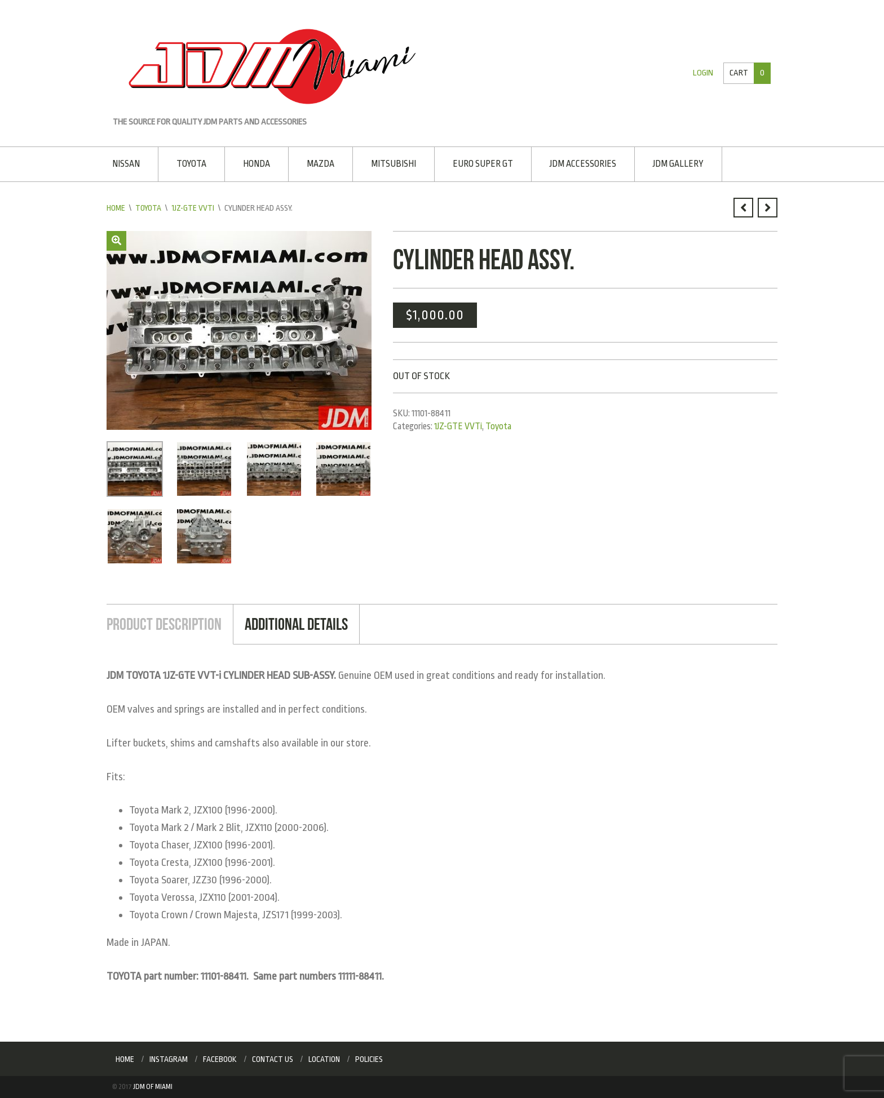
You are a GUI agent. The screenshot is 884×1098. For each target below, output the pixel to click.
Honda (256, 164)
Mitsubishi (393, 164)
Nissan (126, 164)
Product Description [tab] (164, 624)
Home (116, 207)
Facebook (220, 1059)
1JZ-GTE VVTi (192, 207)
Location (324, 1059)
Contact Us (272, 1059)
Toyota (191, 164)
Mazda (320, 164)
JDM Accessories (583, 164)
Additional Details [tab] (296, 624)
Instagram (168, 1059)
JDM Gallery (678, 164)
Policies (369, 1059)
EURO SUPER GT (483, 164)
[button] (116, 241)
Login (703, 73)
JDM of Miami (153, 1087)
